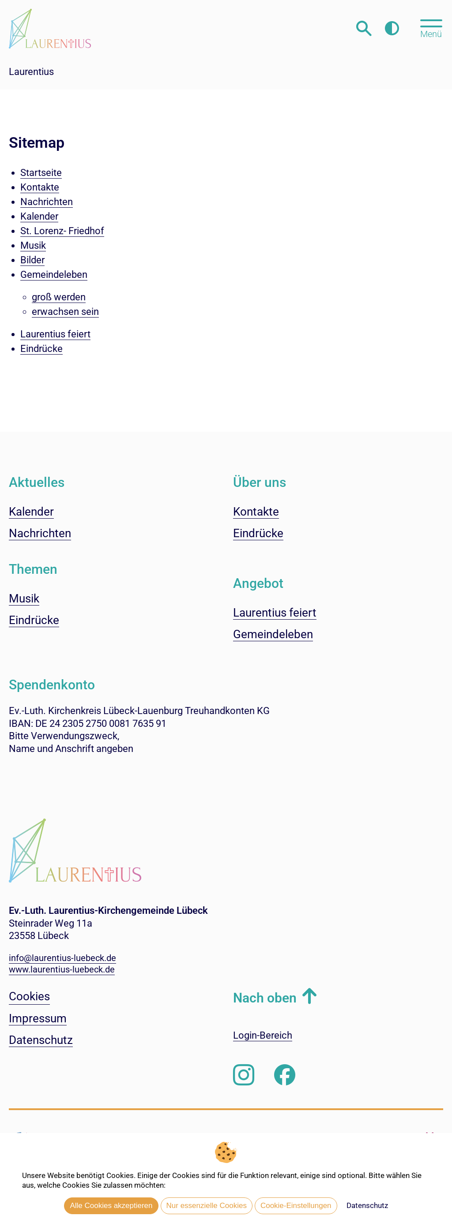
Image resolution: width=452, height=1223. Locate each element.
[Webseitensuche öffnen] (363, 28)
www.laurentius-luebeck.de (62, 969)
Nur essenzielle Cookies (206, 1205)
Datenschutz (367, 1205)
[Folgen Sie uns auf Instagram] (243, 1075)
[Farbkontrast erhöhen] (391, 28)
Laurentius (31, 71)
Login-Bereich (262, 1035)
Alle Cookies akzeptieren (111, 1205)
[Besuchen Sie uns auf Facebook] (284, 1075)
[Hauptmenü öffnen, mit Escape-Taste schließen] (431, 28)
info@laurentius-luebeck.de (62, 958)
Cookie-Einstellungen (295, 1205)
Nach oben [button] (265, 998)
